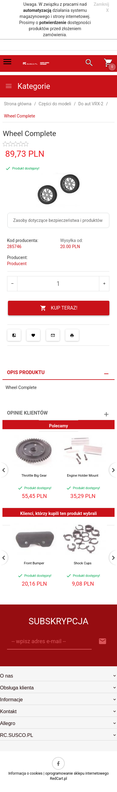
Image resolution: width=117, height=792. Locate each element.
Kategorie (27, 86)
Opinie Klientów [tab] (27, 413)
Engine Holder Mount (82, 476)
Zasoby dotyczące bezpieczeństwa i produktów (58, 220)
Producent (17, 263)
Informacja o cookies (25, 773)
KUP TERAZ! (59, 308)
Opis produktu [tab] (26, 372)
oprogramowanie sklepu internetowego (77, 773)
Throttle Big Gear (33, 476)
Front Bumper (34, 563)
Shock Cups (82, 563)
